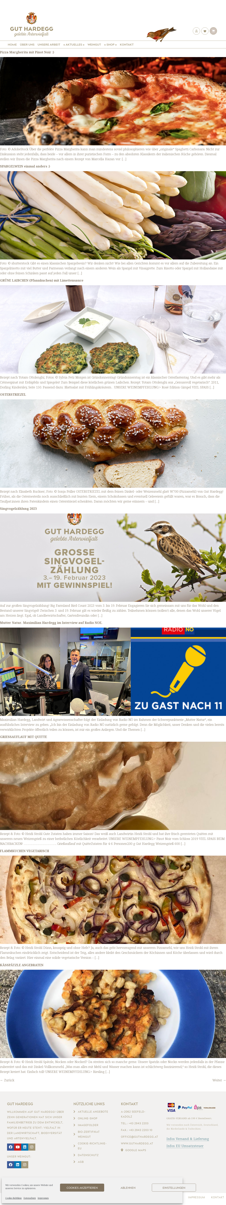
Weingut (94, 44)
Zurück (7, 1080)
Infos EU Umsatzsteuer (185, 1146)
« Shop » (110, 44)
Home (12, 44)
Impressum (43, 1198)
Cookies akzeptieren (82, 1188)
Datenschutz (29, 1198)
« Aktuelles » (73, 44)
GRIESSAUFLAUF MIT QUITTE (23, 737)
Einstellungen (174, 1188)
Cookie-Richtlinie (13, 1198)
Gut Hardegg (20, 1104)
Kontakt (127, 44)
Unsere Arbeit (49, 44)
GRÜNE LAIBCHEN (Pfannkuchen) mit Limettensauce (41, 280)
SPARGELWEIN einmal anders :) (25, 166)
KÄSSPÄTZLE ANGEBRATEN (21, 965)
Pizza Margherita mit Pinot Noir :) (27, 52)
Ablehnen (128, 1188)
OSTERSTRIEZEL (13, 394)
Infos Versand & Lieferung (187, 1139)
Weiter (219, 1080)
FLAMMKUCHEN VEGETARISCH (24, 851)
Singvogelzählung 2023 (18, 508)
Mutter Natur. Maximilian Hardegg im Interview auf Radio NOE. (51, 623)
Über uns (27, 44)
